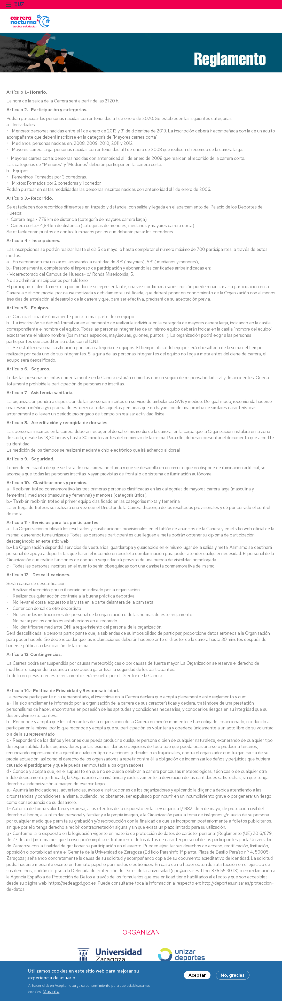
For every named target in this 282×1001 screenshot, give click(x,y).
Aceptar (197, 977)
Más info (51, 993)
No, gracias (233, 977)
